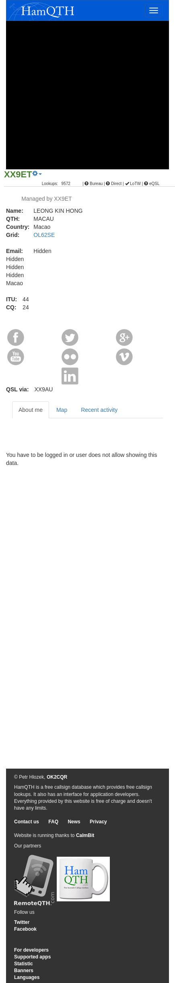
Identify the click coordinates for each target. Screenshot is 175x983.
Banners (23, 970)
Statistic (23, 964)
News (74, 822)
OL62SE (44, 235)
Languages (26, 977)
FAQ (53, 822)
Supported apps (32, 957)
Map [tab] (61, 410)
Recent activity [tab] (99, 410)
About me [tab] (31, 410)
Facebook (25, 929)
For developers (31, 950)
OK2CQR (57, 777)
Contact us (26, 822)
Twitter (21, 922)
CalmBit (85, 835)
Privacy (98, 822)
